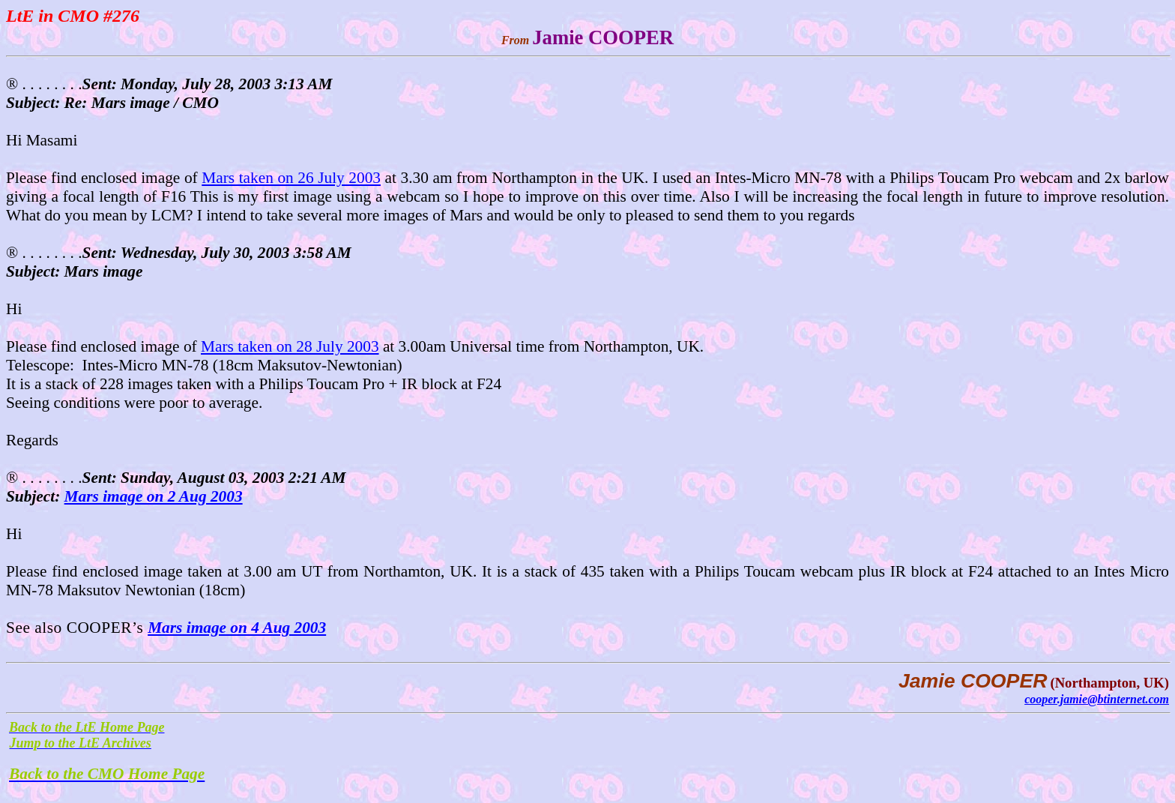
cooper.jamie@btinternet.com (1096, 699)
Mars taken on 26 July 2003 (291, 178)
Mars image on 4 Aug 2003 (237, 628)
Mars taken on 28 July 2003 (290, 346)
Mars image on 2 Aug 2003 (153, 496)
